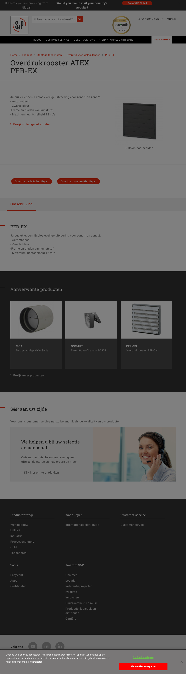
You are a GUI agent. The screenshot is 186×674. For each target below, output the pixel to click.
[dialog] (93, 661)
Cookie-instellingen (143, 657)
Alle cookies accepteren (143, 666)
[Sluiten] (182, 662)
